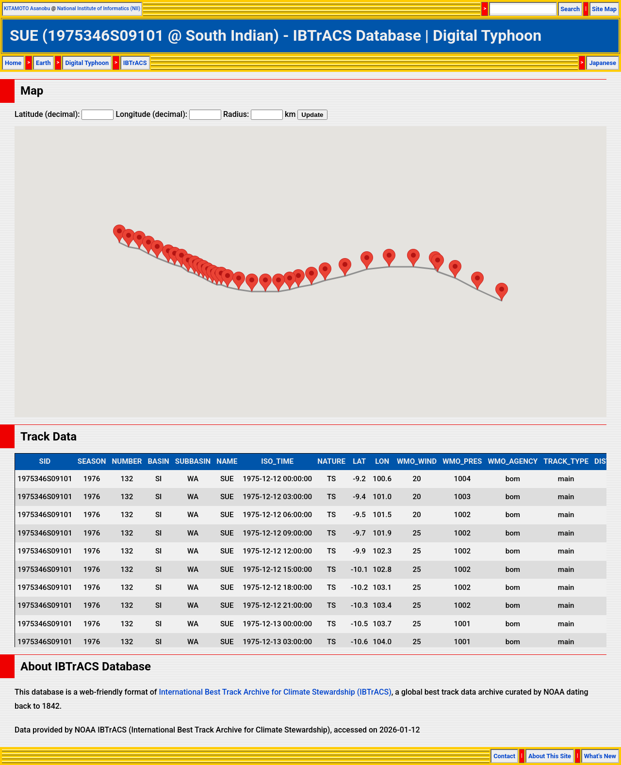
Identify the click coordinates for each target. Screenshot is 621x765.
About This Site (549, 756)
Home (13, 62)
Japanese (602, 62)
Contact (504, 756)
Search (570, 9)
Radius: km (259, 114)
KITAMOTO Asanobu (27, 8)
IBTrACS (135, 62)
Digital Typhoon (87, 62)
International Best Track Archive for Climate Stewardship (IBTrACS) (275, 692)
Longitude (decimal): (168, 114)
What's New (600, 756)
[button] (119, 234)
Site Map (604, 9)
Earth (43, 62)
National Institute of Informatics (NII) (98, 8)
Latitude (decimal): (64, 114)
